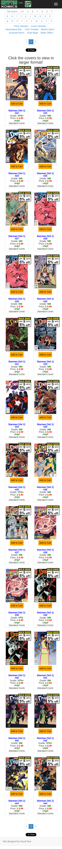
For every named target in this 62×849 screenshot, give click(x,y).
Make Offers (47, 32)
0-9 (22, 11)
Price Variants (21, 26)
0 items (21, 3)
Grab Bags (32, 32)
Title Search (12, 11)
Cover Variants (38, 26)
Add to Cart (17, 103)
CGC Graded (31, 29)
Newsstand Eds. (14, 29)
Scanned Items (16, 32)
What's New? (48, 29)
